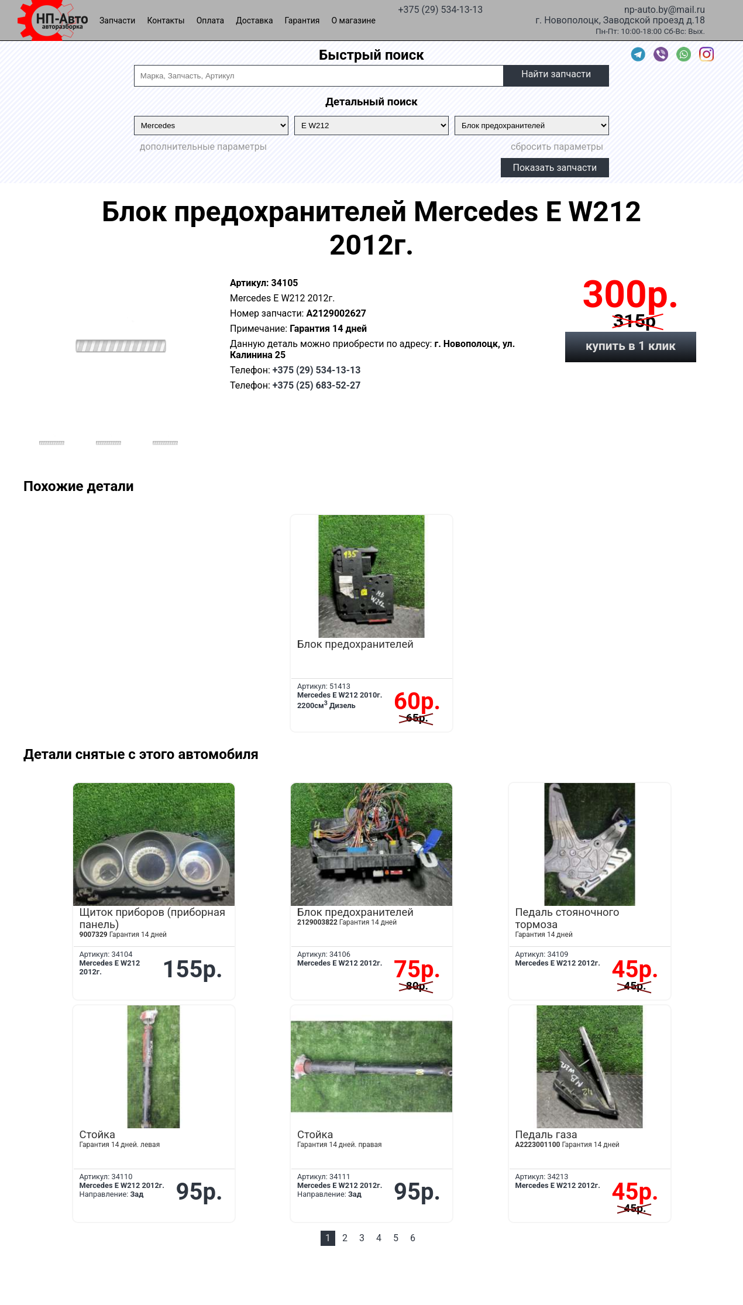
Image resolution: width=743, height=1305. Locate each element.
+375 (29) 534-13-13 (440, 8)
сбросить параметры (557, 146)
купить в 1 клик (631, 346)
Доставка (254, 20)
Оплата (211, 20)
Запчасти (117, 20)
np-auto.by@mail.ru (664, 8)
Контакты (165, 20)
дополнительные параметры (203, 146)
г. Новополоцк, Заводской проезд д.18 (620, 19)
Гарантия (302, 20)
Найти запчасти (556, 74)
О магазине (354, 20)
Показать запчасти (555, 167)
